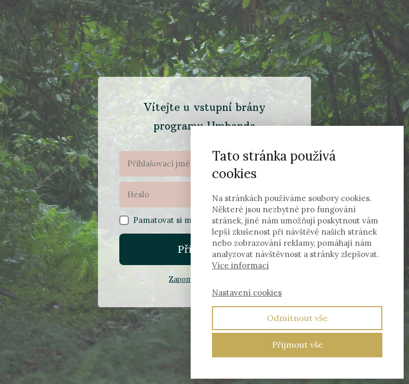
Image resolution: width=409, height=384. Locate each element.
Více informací (240, 265)
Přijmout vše (297, 344)
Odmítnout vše (297, 318)
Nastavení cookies (247, 292)
